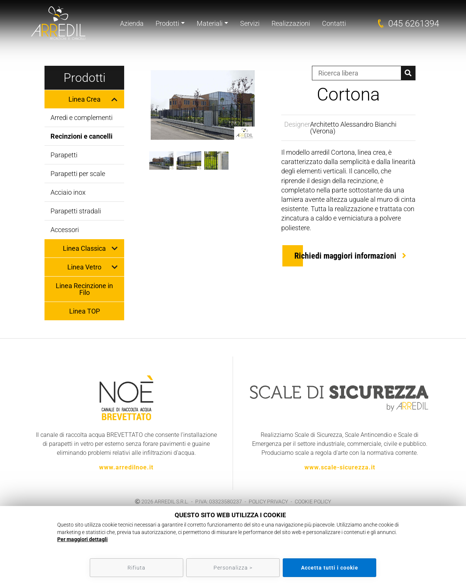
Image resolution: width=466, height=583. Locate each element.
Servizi (250, 23)
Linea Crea (84, 99)
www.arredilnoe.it (126, 467)
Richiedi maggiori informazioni (345, 255)
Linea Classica (84, 248)
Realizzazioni (291, 23)
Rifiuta (136, 568)
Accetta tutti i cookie (329, 568)
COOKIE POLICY (313, 502)
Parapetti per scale (77, 174)
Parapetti (63, 155)
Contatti (334, 23)
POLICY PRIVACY (268, 502)
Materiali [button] (210, 23)
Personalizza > (233, 568)
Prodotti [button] (167, 23)
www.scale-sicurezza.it (339, 467)
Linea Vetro (84, 267)
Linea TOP (84, 311)
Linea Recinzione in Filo (84, 289)
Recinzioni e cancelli (81, 136)
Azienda (132, 23)
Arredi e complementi (81, 117)
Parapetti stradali (75, 211)
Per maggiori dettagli (82, 539)
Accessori (64, 230)
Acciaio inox (68, 192)
